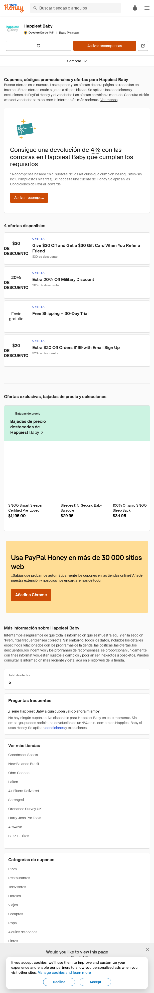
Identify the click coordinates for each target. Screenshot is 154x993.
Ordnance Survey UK (25, 809)
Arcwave (15, 827)
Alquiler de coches (22, 932)
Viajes (13, 905)
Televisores (17, 887)
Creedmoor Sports (23, 755)
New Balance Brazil (23, 764)
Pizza (12, 869)
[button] (147, 8)
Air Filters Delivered (23, 791)
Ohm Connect (19, 773)
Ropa (12, 923)
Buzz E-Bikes (18, 836)
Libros (13, 941)
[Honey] (14, 8)
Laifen (13, 782)
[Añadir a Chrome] (31, 595)
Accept (95, 982)
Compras (15, 914)
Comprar (77, 61)
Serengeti (16, 800)
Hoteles (14, 896)
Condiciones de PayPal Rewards (35, 184)
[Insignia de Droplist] (51, 453)
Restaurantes (19, 878)
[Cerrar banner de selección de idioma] (147, 949)
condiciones (55, 728)
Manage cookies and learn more (64, 972)
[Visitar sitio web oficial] (143, 46)
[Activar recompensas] (104, 46)
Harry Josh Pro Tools (24, 818)
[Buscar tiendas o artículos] (75, 8)
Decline (59, 982)
